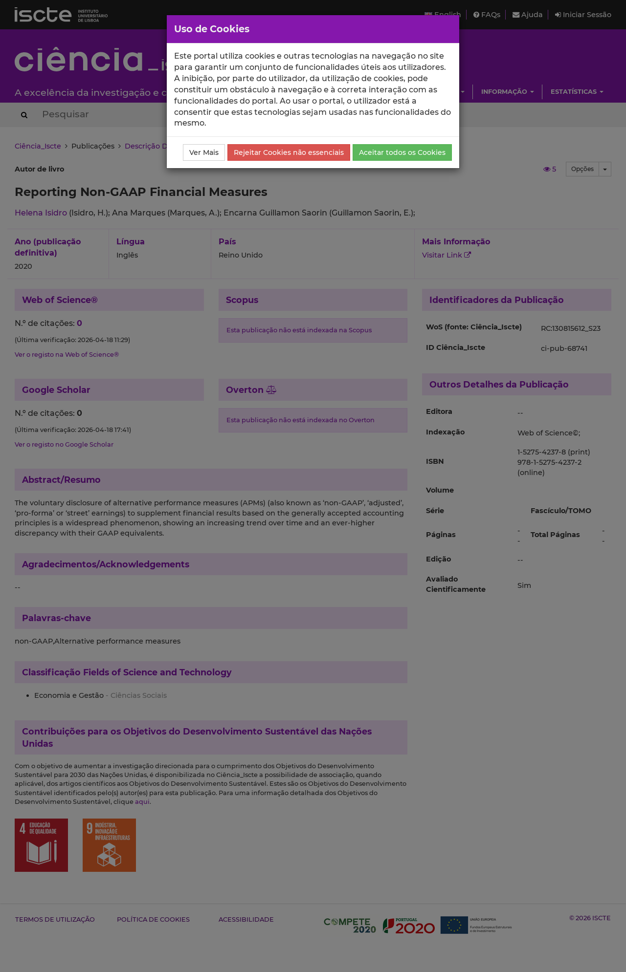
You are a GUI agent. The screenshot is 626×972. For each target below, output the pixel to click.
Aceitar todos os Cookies (402, 152)
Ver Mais (204, 152)
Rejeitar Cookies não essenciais (289, 152)
